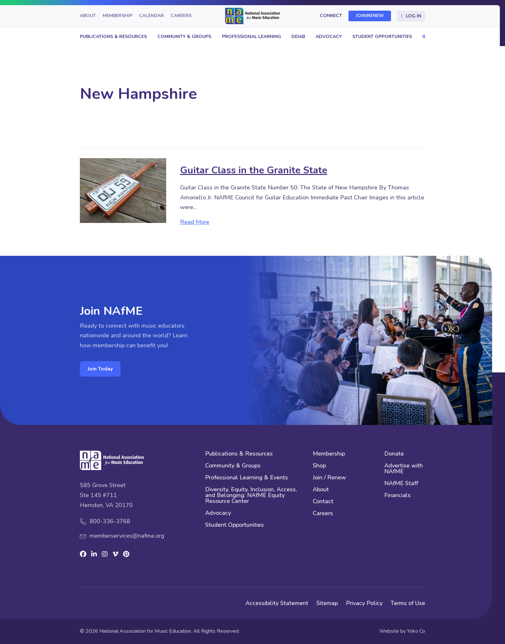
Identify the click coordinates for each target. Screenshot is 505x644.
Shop (319, 466)
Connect (331, 16)
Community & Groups (184, 37)
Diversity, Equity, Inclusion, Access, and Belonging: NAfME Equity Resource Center (251, 495)
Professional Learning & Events (246, 478)
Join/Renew (370, 16)
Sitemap (327, 603)
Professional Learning (251, 37)
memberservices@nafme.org (127, 536)
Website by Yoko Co (402, 631)
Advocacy (329, 37)
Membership (117, 16)
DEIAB (298, 37)
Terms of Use (408, 603)
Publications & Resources (113, 37)
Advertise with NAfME (403, 469)
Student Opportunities (382, 37)
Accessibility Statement (276, 603)
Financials (397, 495)
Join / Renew (329, 478)
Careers (181, 16)
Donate (394, 454)
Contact (323, 501)
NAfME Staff (401, 483)
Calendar (151, 16)
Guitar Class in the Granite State (253, 170)
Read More (194, 222)
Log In (413, 16)
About (88, 16)
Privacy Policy (364, 603)
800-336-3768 (110, 521)
